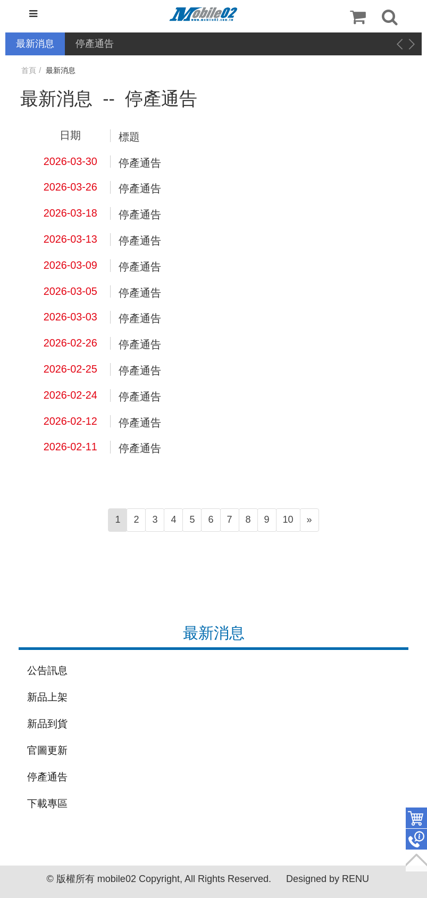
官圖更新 (47, 750)
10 (288, 519)
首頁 (28, 70)
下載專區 (47, 803)
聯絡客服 (416, 839)
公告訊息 (47, 670)
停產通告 (95, 43)
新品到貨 (47, 723)
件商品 (416, 818)
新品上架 (47, 697)
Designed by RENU (327, 879)
